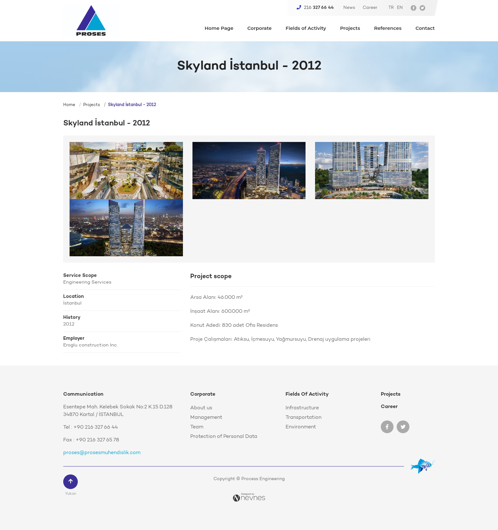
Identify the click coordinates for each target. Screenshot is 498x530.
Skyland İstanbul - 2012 (132, 105)
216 (315, 7)
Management (206, 417)
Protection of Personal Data (223, 436)
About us (201, 408)
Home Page (219, 28)
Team (196, 427)
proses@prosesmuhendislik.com (101, 452)
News (349, 8)
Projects (350, 28)
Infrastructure (302, 408)
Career (370, 8)
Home (69, 105)
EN (400, 8)
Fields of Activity (306, 28)
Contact (425, 28)
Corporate (259, 28)
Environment (301, 427)
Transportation (303, 417)
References (387, 28)
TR (391, 8)
